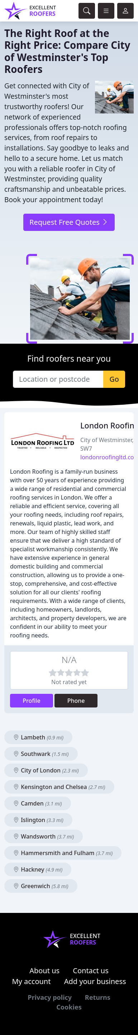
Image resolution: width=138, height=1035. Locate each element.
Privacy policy (50, 997)
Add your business (95, 981)
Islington (38, 820)
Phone (76, 701)
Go (114, 379)
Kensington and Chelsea (59, 787)
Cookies (68, 1007)
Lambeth (38, 737)
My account (31, 981)
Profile (32, 701)
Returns (97, 997)
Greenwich (40, 886)
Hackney (37, 869)
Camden (37, 803)
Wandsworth (43, 836)
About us (44, 970)
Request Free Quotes (69, 222)
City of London (46, 770)
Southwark (41, 754)
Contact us (91, 970)
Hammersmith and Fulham (63, 853)
